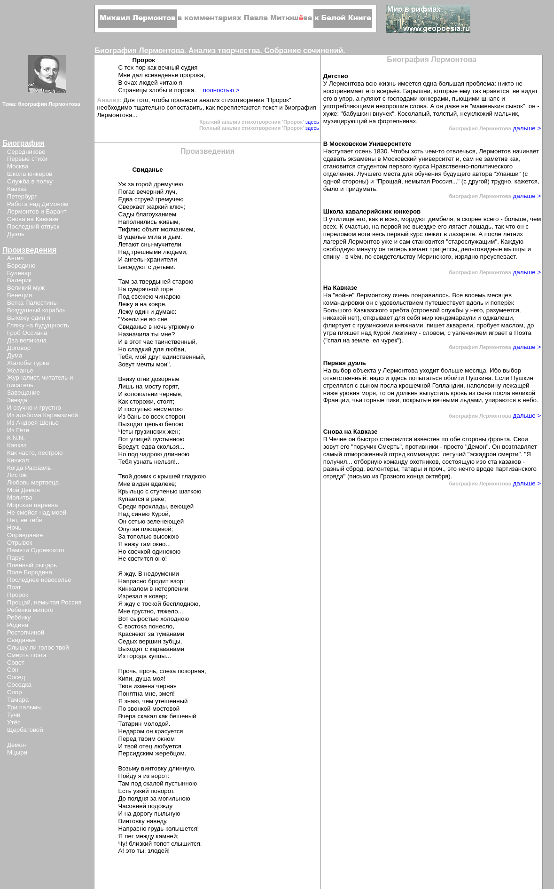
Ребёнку (19, 617)
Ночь (14, 527)
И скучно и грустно (34, 407)
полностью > (221, 90)
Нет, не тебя (24, 520)
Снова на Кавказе (32, 218)
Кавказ (17, 188)
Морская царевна (32, 504)
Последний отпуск (33, 226)
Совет (15, 662)
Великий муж (26, 287)
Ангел (15, 258)
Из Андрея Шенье (33, 422)
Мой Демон (23, 489)
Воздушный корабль (36, 310)
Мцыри (17, 752)
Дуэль (15, 234)
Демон (16, 744)
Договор (19, 347)
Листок (17, 474)
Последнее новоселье (39, 579)
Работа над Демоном (37, 203)
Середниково (26, 151)
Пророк (17, 594)
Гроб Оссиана (27, 332)
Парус (15, 557)
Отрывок (19, 542)
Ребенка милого (30, 609)
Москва (17, 166)
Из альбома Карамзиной (42, 415)
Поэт (14, 587)
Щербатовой (25, 729)
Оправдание (25, 535)
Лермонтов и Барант (37, 211)
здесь (312, 122)
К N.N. (16, 437)
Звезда (17, 400)
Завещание (23, 392)
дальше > (526, 128)
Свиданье (21, 639)
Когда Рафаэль (29, 467)
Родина (17, 624)
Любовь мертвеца (33, 482)
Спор (14, 692)
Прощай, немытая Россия (44, 602)
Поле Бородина (29, 572)
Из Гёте (18, 430)
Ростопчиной (25, 632)
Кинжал (18, 460)
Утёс (14, 722)
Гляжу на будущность (38, 325)
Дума (14, 355)
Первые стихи (27, 158)
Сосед (16, 677)
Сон (12, 669)
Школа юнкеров (29, 173)
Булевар (19, 273)
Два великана (27, 340)
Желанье (20, 370)
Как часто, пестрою (34, 452)
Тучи (13, 714)
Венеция (19, 295)
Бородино (21, 265)
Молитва (19, 497)
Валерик (19, 280)
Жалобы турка (28, 362)
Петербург (22, 196)
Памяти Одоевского (35, 550)
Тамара (18, 699)
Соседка (19, 684)
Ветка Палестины (32, 302)
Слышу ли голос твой (38, 647)
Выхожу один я (28, 317)
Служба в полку (30, 181)
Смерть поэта (27, 655)
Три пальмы (24, 707)
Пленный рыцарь (32, 565)
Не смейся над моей (36, 512)
